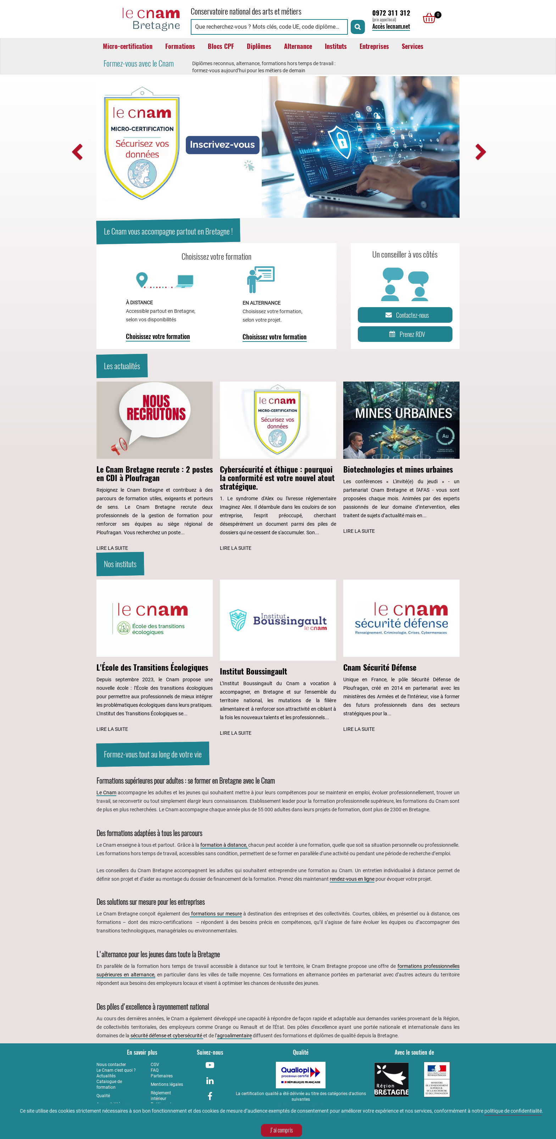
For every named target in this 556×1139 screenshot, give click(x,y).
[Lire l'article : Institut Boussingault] (278, 659)
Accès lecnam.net (391, 26)
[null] (427, 18)
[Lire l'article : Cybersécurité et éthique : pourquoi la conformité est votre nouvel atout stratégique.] (278, 467)
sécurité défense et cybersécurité (166, 1035)
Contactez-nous (406, 315)
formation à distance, (224, 845)
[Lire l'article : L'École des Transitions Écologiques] (154, 657)
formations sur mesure (216, 914)
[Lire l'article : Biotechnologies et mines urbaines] (401, 459)
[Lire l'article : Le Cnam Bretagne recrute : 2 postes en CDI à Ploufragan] (154, 467)
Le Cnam (106, 792)
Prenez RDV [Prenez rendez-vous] (406, 334)
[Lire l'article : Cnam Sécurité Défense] (401, 657)
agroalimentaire (234, 1035)
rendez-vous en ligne (352, 879)
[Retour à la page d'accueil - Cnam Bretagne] (140, 18)
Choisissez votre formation (158, 336)
